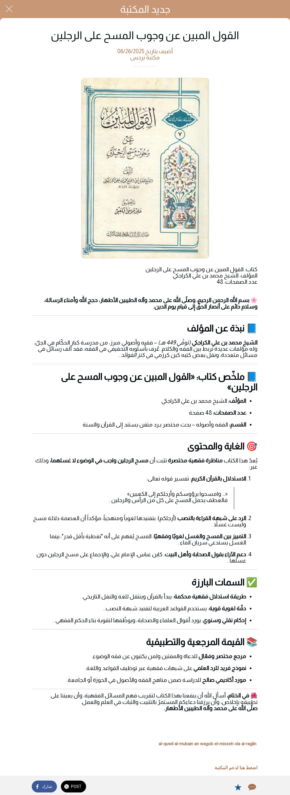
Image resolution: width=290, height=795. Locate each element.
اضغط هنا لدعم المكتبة (236, 767)
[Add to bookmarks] (238, 787)
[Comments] (251, 787)
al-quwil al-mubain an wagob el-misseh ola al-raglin (207, 743)
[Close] (9, 9)
